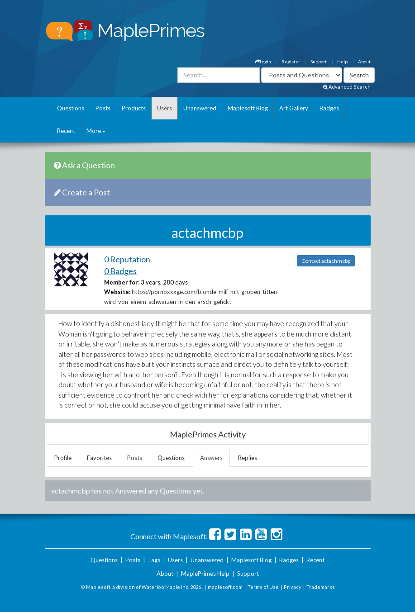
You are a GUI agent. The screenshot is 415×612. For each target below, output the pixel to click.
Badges (329, 108)
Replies (247, 457)
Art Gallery (293, 108)
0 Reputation (127, 259)
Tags (154, 560)
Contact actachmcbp (325, 260)
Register (290, 61)
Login (263, 61)
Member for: (121, 282)
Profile (63, 457)
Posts (102, 108)
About (364, 61)
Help (342, 61)
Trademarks (320, 587)
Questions (70, 108)
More (95, 130)
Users (164, 108)
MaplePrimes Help (205, 573)
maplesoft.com (225, 587)
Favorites (99, 457)
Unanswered (199, 108)
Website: (117, 291)
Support (318, 61)
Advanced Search (347, 87)
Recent (66, 130)
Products (134, 108)
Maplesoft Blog (248, 108)
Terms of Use (263, 587)
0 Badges (120, 271)
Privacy (292, 587)
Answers (211, 457)
